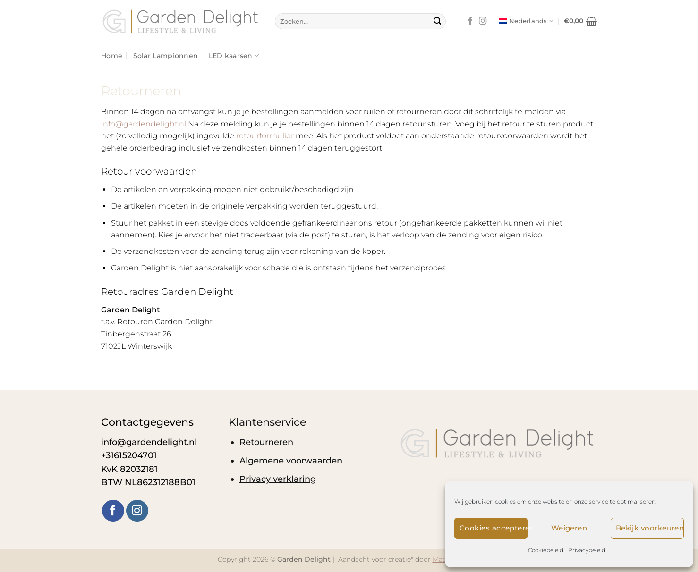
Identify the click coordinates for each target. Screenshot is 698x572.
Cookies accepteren (494, 527)
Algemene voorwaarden (290, 460)
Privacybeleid (586, 550)
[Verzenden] (437, 21)
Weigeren (569, 527)
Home (111, 55)
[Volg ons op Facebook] (470, 21)
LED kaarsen (234, 55)
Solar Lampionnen (165, 55)
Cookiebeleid (545, 550)
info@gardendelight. (143, 123)
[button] (580, 21)
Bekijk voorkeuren (650, 527)
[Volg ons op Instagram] (482, 21)
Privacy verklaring (277, 479)
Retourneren (266, 442)
